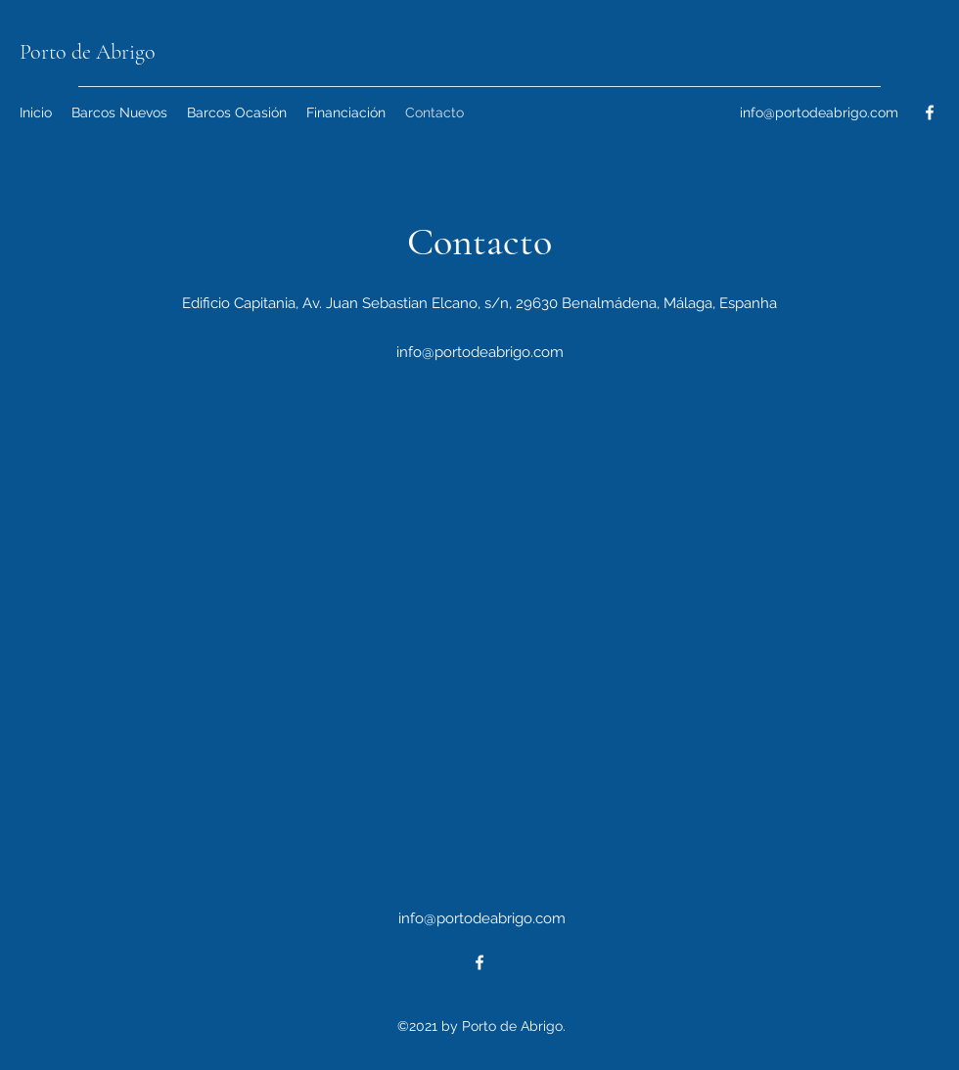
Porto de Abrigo (88, 52)
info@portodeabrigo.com (819, 112)
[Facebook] (929, 112)
